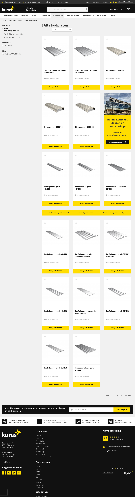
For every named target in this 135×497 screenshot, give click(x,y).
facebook (4, 473)
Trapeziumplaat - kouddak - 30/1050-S (86, 71)
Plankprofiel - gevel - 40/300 (52, 188)
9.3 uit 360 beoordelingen (125, 2)
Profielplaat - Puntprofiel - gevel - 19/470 (86, 312)
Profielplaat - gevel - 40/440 (55, 254)
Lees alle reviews (108, 473)
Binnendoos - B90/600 (115, 70)
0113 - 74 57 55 (7, 457)
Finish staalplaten (12, 37)
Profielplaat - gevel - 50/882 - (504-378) (117, 255)
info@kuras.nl (7, 462)
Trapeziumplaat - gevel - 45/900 (85, 369)
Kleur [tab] (4, 51)
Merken (20, 20)
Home (4, 20)
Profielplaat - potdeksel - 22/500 (116, 188)
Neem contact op (117, 142)
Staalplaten (12, 20)
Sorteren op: (46, 30)
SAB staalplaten (11, 31)
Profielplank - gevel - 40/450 (83, 188)
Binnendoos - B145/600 (84, 127)
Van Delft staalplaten (13, 34)
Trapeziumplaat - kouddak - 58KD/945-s (55, 71)
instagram (9, 473)
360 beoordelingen (116, 439)
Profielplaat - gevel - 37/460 (55, 368)
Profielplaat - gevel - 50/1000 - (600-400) (83, 255)
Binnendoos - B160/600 (53, 127)
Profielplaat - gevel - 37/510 (117, 311)
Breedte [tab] (5, 43)
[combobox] (67, 9)
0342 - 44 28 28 (7, 447)
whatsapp (19, 473)
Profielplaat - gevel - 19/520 (55, 311)
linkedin (14, 473)
